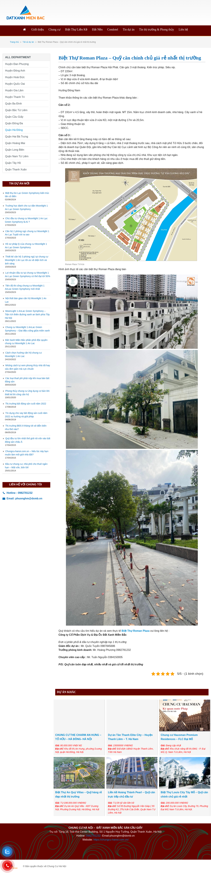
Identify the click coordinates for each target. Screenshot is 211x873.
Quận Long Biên (14, 149)
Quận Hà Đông (14, 130)
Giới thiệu (37, 29)
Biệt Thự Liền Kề (76, 29)
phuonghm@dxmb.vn (28, 498)
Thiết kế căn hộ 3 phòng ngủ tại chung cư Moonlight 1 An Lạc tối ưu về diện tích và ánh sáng (26, 260)
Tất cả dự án (28, 42)
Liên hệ (183, 29)
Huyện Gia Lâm (14, 90)
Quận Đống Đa (14, 123)
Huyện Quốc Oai (15, 83)
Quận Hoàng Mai (15, 143)
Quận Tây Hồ (13, 163)
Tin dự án (128, 29)
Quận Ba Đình (13, 103)
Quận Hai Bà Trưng (16, 136)
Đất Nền (97, 29)
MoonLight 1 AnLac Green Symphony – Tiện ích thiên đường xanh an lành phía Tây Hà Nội (27, 314)
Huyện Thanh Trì (15, 97)
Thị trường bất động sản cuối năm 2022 (25, 403)
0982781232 (93, 835)
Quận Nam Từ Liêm (17, 156)
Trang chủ (14, 42)
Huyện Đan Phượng (17, 64)
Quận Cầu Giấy (14, 116)
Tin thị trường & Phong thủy (156, 29)
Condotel (112, 29)
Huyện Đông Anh (15, 70)
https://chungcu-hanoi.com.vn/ (110, 839)
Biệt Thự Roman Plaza (136, 630)
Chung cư (54, 29)
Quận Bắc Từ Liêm (16, 110)
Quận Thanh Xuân (16, 169)
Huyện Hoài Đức (15, 77)
